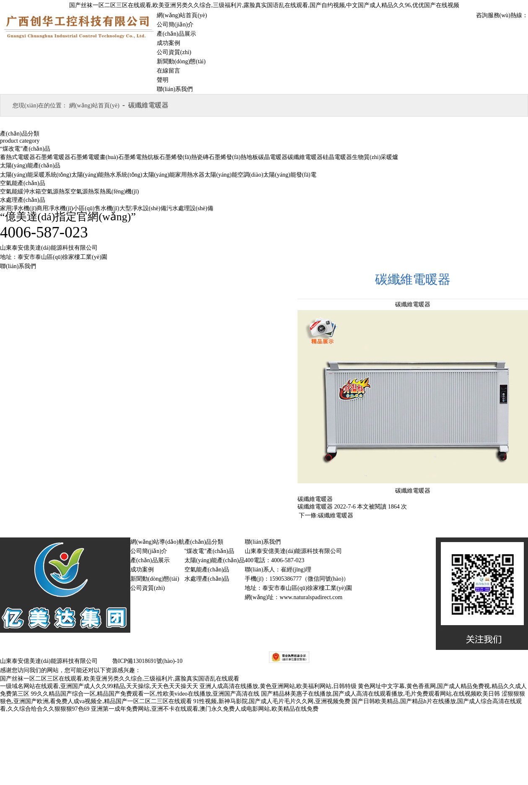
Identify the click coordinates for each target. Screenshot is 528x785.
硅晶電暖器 (337, 157)
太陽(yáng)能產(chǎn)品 (30, 165)
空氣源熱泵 (55, 191)
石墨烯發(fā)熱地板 (233, 157)
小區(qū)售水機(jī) (96, 208)
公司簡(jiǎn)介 (175, 24)
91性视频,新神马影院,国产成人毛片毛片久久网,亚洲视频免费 (271, 701)
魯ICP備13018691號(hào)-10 (147, 661)
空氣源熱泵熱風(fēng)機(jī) (104, 191)
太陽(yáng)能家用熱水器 (173, 175)
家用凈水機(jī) (18, 208)
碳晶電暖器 (272, 157)
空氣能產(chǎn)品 (22, 183)
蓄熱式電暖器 (17, 157)
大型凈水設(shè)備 (142, 208)
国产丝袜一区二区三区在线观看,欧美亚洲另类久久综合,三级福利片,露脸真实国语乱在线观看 (119, 678)
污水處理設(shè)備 (189, 208)
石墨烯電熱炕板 (138, 157)
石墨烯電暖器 (52, 157)
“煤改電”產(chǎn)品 (25, 149)
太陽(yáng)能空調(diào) (233, 175)
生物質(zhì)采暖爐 (375, 157)
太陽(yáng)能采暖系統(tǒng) (35, 175)
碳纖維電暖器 (305, 157)
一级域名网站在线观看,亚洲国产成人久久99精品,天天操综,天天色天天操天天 (99, 686)
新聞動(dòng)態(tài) (181, 61)
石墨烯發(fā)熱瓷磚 (184, 157)
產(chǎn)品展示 (176, 34)
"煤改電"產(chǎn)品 (209, 551)
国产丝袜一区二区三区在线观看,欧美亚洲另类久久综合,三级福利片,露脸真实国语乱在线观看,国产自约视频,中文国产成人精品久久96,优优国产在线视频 (264, 5)
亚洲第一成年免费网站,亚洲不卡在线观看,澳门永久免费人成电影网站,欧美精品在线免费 (204, 709)
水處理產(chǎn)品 (22, 200)
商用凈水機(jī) (54, 208)
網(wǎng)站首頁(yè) (182, 15)
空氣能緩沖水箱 (20, 191)
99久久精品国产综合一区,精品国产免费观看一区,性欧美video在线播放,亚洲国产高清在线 (145, 694)
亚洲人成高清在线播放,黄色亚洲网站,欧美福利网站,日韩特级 (278, 686)
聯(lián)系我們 (175, 89)
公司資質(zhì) (174, 52)
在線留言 (168, 71)
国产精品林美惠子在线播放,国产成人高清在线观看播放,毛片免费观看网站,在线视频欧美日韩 (380, 694)
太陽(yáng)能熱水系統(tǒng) (106, 175)
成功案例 (168, 43)
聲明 (162, 80)
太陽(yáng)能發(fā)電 (289, 175)
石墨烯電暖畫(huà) (94, 157)
